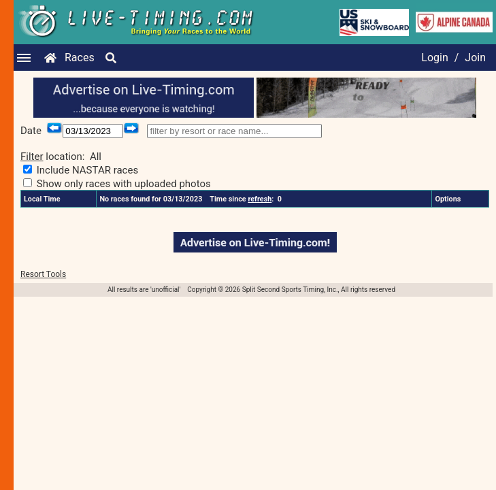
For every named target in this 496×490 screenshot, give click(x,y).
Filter (32, 156)
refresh (259, 199)
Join (475, 57)
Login (434, 57)
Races (80, 57)
